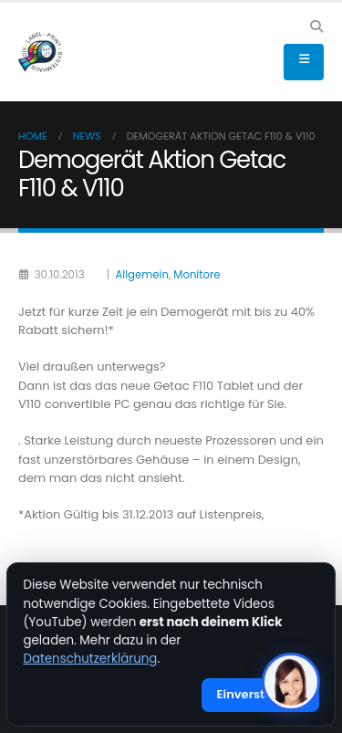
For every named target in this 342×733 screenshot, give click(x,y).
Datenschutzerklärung (91, 658)
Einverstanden (261, 694)
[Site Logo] (40, 52)
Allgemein (141, 274)
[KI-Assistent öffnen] (291, 682)
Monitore (196, 274)
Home (32, 136)
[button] (316, 26)
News (87, 136)
